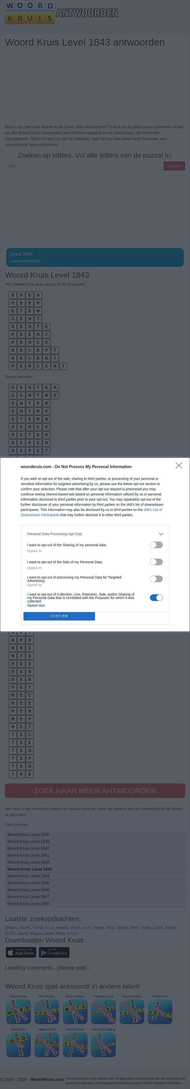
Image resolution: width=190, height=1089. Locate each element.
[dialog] (95, 544)
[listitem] (95, 534)
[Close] (180, 467)
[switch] (156, 545)
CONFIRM (59, 616)
